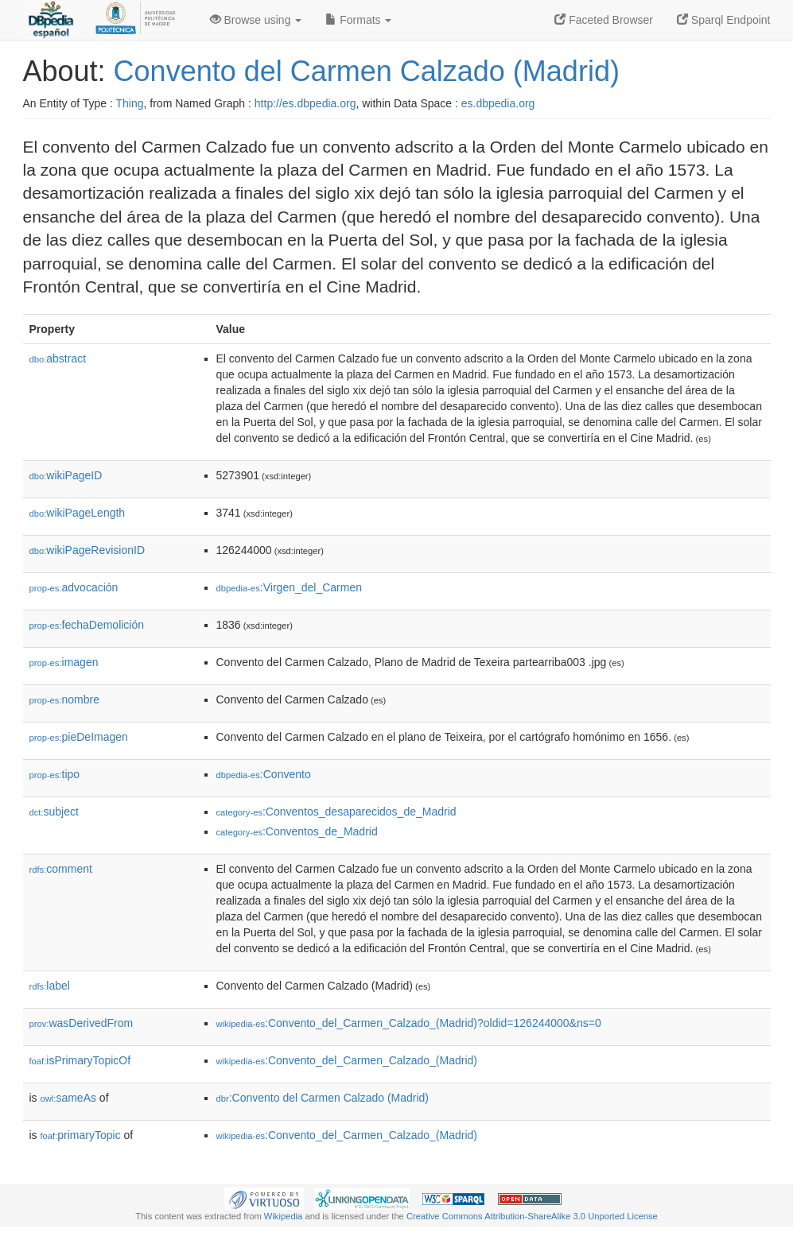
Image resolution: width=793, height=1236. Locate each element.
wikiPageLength (77, 512)
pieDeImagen (78, 736)
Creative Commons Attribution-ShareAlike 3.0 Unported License (532, 1216)
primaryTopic (81, 1135)
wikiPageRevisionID (87, 550)
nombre (64, 699)
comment (60, 868)
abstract (58, 358)
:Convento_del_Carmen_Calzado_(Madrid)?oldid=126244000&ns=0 (408, 1023)
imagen (64, 662)
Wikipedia (283, 1216)
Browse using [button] (256, 20)
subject (54, 811)
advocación (74, 587)
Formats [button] (358, 20)
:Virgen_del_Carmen (289, 587)
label (49, 985)
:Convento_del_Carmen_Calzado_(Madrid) (347, 1060)
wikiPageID (66, 475)
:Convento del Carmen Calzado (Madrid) (323, 1097)
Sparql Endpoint (724, 20)
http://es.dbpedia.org (305, 103)
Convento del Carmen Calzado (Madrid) (367, 71)
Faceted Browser (603, 20)
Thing (130, 103)
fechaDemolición (87, 624)
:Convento (263, 774)
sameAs (68, 1097)
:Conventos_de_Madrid (297, 831)
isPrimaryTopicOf (80, 1060)
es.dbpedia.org (498, 103)
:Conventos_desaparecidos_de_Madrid (336, 811)
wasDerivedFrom (81, 1023)
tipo (54, 774)
